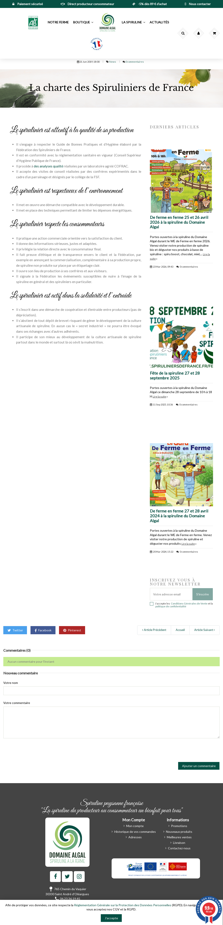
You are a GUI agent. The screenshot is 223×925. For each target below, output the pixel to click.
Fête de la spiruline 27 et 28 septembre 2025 (175, 375)
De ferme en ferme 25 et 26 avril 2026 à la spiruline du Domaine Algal (179, 222)
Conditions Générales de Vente (189, 603)
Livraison (179, 842)
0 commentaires (135, 61)
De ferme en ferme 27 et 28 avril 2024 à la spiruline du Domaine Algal (179, 515)
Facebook (43, 630)
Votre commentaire (16, 703)
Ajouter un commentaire (199, 766)
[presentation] (37, 750)
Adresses (135, 837)
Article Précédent (154, 630)
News (112, 61)
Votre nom (10, 683)
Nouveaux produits (179, 831)
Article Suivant (204, 630)
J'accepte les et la (184, 605)
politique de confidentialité (170, 606)
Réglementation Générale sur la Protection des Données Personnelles (122, 905)
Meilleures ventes (179, 837)
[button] (33, 22)
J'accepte (111, 918)
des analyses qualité (48, 166)
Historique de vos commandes (135, 831)
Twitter (15, 630)
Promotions (179, 826)
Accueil (180, 630)
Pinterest (72, 630)
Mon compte (135, 826)
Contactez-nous (179, 848)
